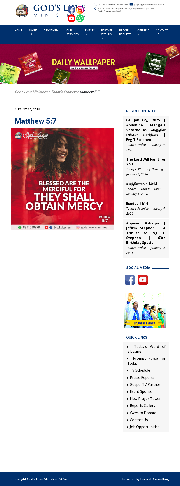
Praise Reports (142, 377)
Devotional (52, 30)
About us (33, 32)
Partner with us (107, 32)
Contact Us (162, 32)
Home (19, 30)
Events (90, 30)
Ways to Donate (143, 412)
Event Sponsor (142, 391)
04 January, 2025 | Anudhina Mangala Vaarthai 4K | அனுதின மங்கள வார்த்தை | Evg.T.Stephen (146, 130)
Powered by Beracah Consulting (145, 479)
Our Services (72, 32)
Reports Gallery (142, 405)
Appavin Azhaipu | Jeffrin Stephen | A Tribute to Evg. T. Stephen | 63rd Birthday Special (146, 233)
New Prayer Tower (145, 398)
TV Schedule (140, 370)
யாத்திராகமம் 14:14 (141, 183)
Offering (143, 30)
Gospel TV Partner (145, 384)
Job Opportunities (144, 426)
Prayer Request (125, 32)
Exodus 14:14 (137, 203)
